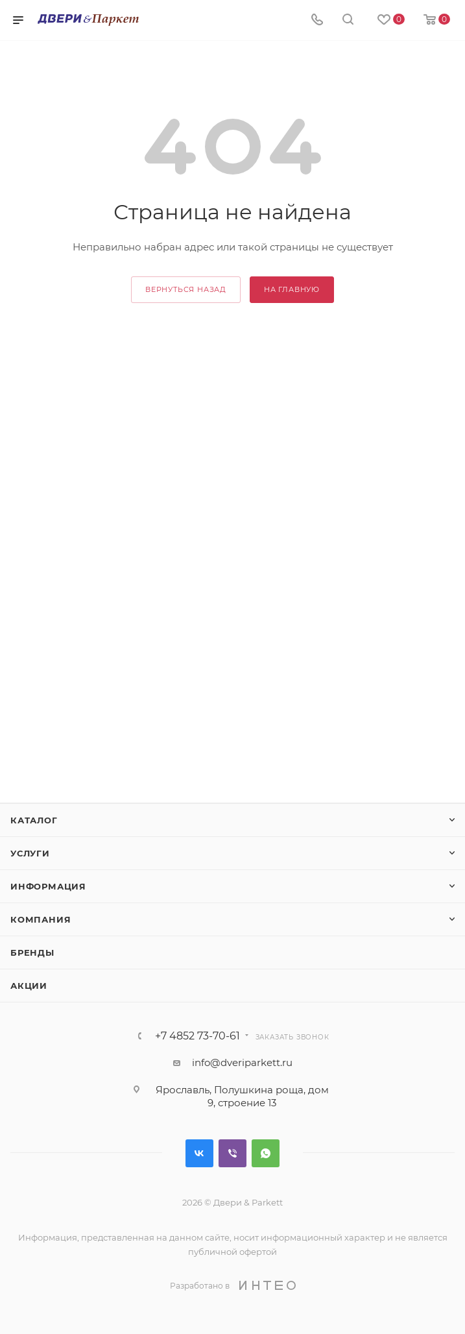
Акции (28, 985)
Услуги (30, 853)
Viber (232, 1153)
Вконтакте (199, 1153)
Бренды (32, 952)
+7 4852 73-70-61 (197, 1036)
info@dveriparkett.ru (242, 1062)
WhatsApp (266, 1153)
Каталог (34, 820)
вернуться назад (185, 289)
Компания (40, 919)
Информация (48, 886)
